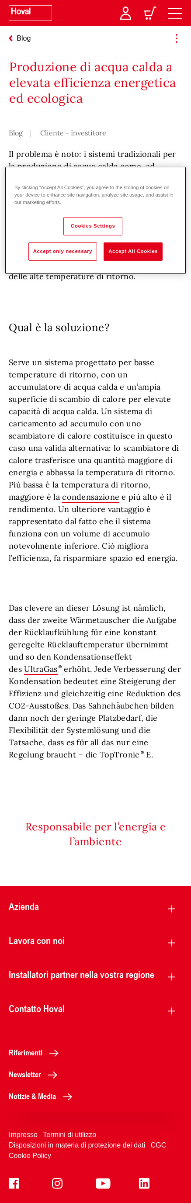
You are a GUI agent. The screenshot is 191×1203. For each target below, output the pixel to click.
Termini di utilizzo (69, 1134)
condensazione (90, 497)
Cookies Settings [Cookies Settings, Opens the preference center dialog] (93, 225)
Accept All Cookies (133, 251)
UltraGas (40, 669)
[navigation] (175, 13)
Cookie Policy (30, 1155)
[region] (95, 220)
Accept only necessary (62, 251)
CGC (159, 1145)
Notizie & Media (43, 1096)
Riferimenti (36, 1052)
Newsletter (35, 1074)
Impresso (23, 1134)
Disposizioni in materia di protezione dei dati (77, 1145)
